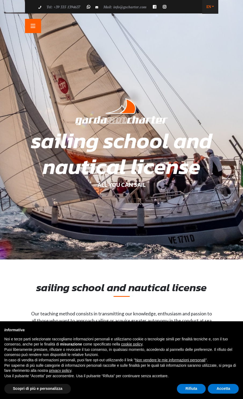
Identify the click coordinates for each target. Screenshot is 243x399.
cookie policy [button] (131, 344)
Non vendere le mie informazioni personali (170, 360)
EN (208, 6)
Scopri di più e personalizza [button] (37, 388)
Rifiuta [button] (191, 388)
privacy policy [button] (60, 370)
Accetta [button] (223, 388)
